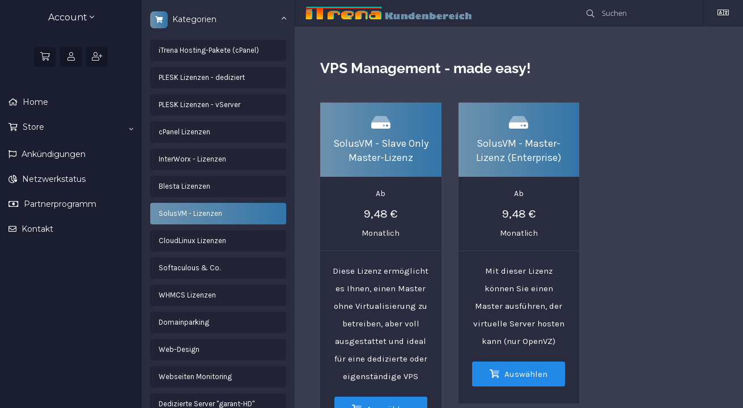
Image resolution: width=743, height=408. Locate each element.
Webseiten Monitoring (195, 376)
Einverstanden (647, 380)
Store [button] (76, 127)
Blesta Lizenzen (184, 186)
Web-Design (179, 349)
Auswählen (518, 374)
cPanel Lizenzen (184, 132)
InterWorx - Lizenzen (192, 159)
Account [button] (71, 17)
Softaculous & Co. (189, 268)
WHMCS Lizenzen (187, 295)
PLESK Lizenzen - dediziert (202, 77)
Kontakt (36, 229)
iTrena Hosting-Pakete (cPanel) (209, 50)
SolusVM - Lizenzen (190, 213)
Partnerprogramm (59, 204)
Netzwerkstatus (53, 179)
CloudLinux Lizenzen (192, 240)
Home (34, 102)
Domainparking (184, 322)
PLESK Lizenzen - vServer (199, 104)
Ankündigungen (52, 154)
